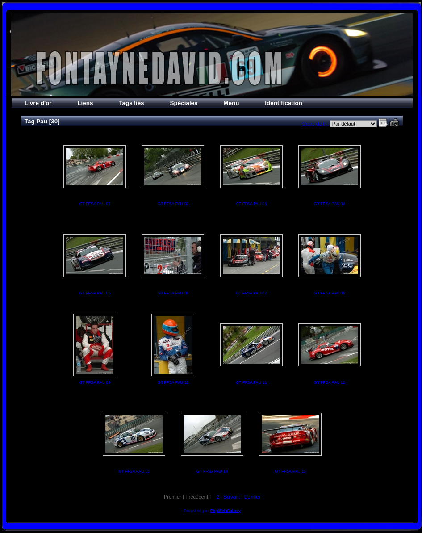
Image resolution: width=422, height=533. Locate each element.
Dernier (252, 496)
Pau (41, 121)
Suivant (231, 496)
